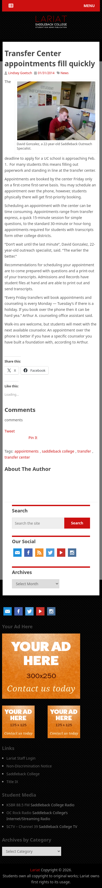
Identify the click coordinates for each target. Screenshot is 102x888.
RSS (39, 552)
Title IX (12, 781)
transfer (84, 451)
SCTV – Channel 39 (22, 826)
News (65, 73)
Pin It (32, 437)
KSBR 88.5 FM (18, 804)
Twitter (50, 552)
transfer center (17, 457)
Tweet (9, 431)
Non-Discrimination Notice (29, 765)
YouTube (61, 552)
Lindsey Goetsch (20, 73)
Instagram (72, 552)
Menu (89, 5)
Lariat (35, 869)
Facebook (28, 552)
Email (17, 552)
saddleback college (58, 451)
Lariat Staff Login (21, 758)
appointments (27, 451)
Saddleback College (23, 773)
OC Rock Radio (19, 812)
